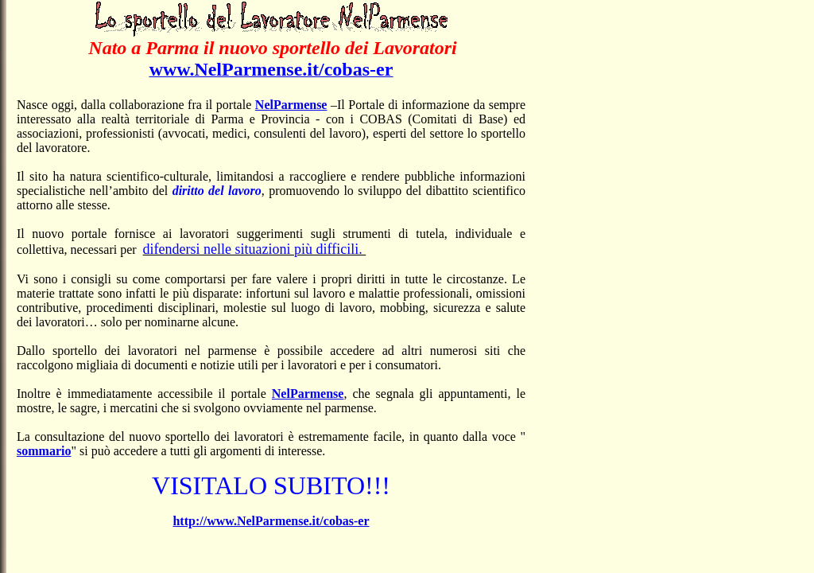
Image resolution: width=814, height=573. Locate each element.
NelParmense (291, 104)
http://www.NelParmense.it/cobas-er (270, 521)
